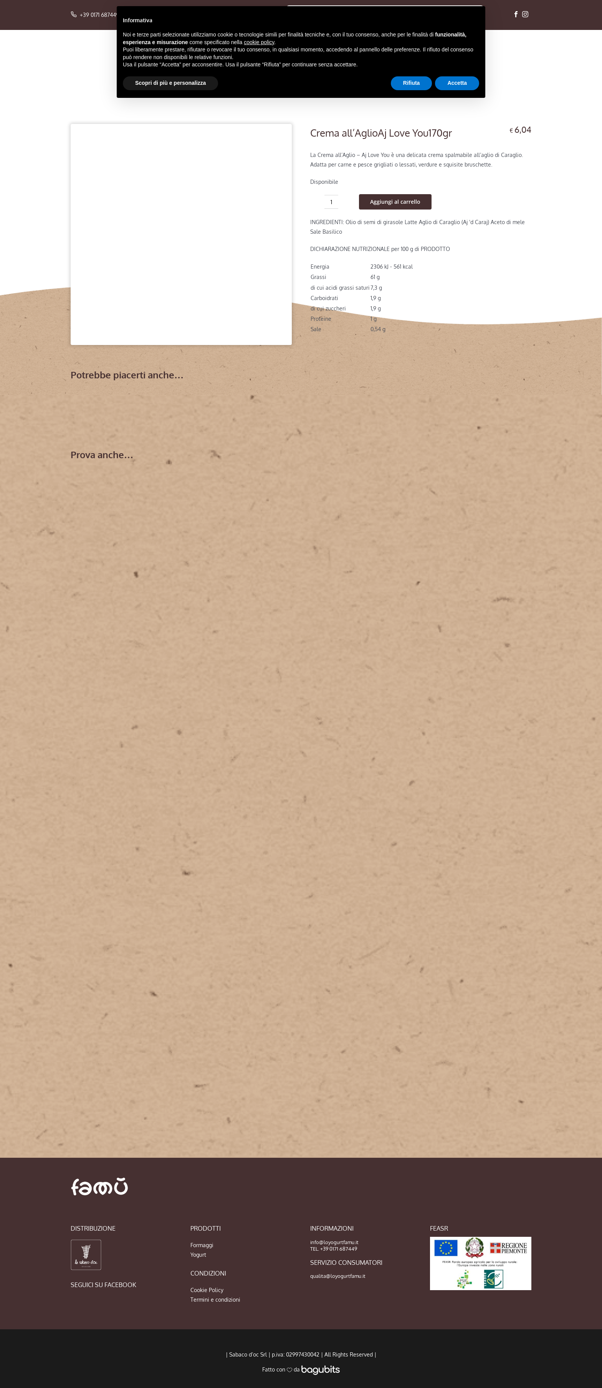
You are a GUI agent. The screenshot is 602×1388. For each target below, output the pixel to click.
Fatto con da (301, 1369)
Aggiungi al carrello (395, 201)
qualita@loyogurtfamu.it (338, 1276)
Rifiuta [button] (411, 83)
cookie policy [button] (259, 42)
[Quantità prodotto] (331, 202)
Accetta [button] (457, 83)
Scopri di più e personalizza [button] (170, 83)
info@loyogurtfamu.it (334, 1242)
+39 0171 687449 (95, 15)
